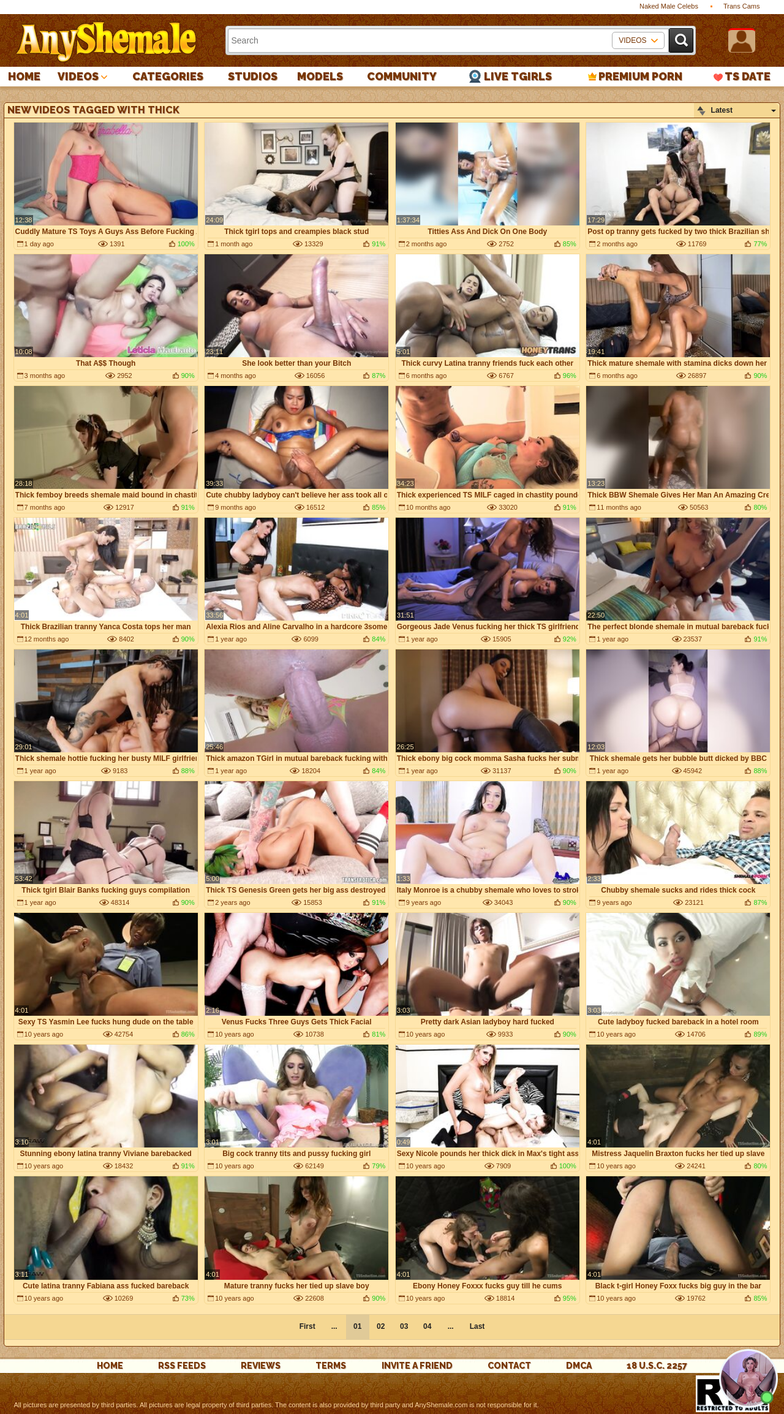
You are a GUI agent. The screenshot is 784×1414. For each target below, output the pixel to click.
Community (402, 76)
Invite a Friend (417, 1366)
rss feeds (182, 1366)
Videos (78, 76)
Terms (330, 1366)
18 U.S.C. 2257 (657, 1366)
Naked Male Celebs (668, 6)
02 (381, 1326)
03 (404, 1326)
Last (477, 1326)
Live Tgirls (518, 76)
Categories (167, 76)
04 (427, 1326)
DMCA (579, 1366)
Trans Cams (741, 6)
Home (24, 76)
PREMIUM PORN (640, 76)
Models (320, 76)
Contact (509, 1366)
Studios (252, 76)
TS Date (748, 76)
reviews (261, 1366)
